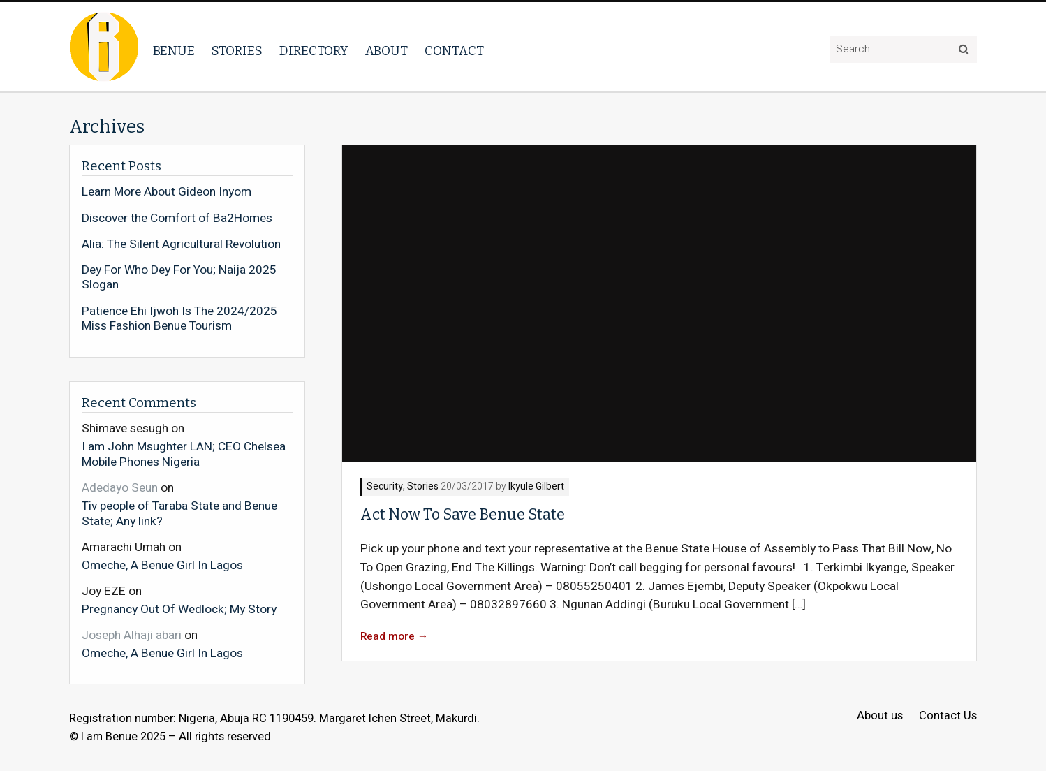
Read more (394, 637)
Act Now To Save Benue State (462, 515)
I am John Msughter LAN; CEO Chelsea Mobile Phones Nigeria (184, 453)
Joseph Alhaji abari (132, 635)
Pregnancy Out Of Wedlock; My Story (179, 609)
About (386, 51)
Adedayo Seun (120, 488)
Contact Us (948, 716)
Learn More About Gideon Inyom (166, 192)
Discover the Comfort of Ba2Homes (177, 218)
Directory (313, 51)
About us (880, 716)
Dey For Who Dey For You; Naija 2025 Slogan (179, 278)
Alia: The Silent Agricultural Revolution (181, 244)
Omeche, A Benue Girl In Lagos (162, 565)
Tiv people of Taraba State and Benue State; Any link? (179, 513)
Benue (174, 51)
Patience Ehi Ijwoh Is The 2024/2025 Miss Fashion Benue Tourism (179, 319)
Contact (454, 51)
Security (385, 487)
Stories (237, 51)
